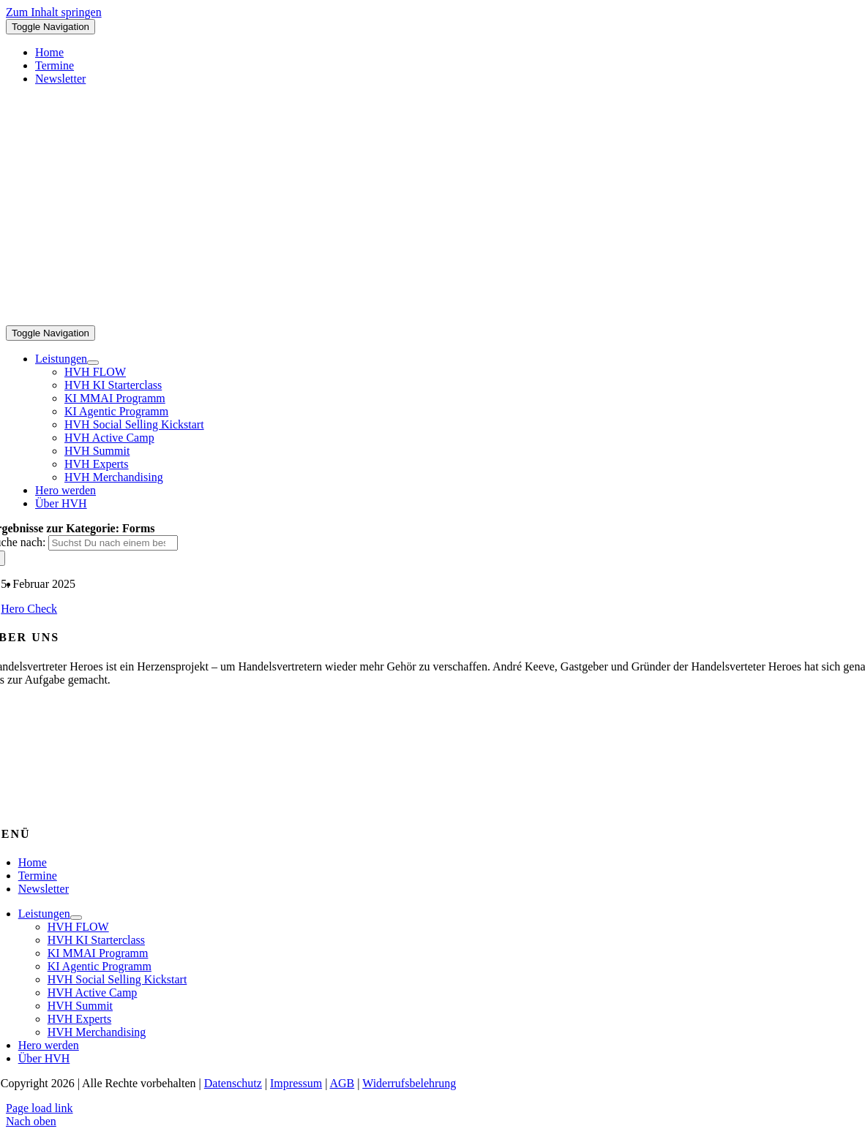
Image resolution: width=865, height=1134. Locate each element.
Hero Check (29, 608)
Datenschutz (233, 1083)
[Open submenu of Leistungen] (93, 362)
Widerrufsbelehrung (409, 1083)
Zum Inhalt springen (54, 12)
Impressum (296, 1083)
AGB (341, 1083)
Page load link (39, 1108)
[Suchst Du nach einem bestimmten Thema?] (113, 543)
